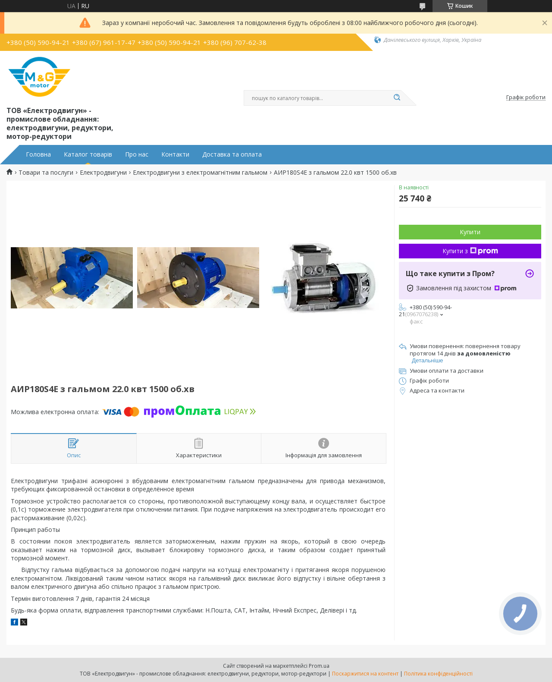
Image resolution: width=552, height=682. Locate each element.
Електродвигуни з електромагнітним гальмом (200, 172)
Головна (38, 154)
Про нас (136, 154)
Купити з (470, 251)
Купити (470, 232)
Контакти (175, 154)
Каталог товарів (88, 154)
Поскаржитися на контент (365, 673)
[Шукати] (396, 98)
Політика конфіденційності (438, 673)
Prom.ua (319, 665)
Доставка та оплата (232, 154)
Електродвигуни (103, 172)
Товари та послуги (46, 172)
